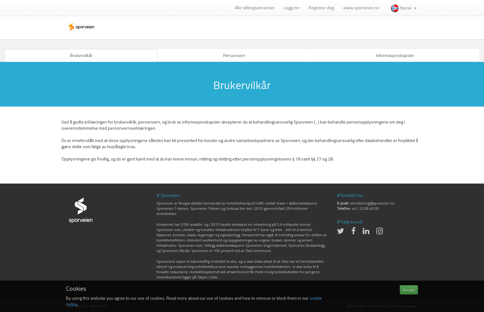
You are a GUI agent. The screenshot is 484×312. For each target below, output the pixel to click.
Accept (409, 290)
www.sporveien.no (361, 7)
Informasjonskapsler (395, 55)
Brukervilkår (81, 55)
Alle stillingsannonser (255, 7)
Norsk (403, 8)
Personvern (234, 55)
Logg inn (291, 7)
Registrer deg (321, 7)
